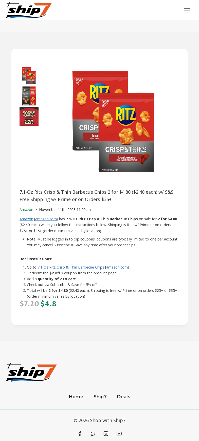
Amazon (26, 218)
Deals (123, 397)
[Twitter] (93, 434)
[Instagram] (106, 434)
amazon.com (46, 218)
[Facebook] (80, 434)
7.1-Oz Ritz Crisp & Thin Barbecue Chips (71, 267)
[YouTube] (119, 434)
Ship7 (100, 397)
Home (76, 397)
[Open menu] (187, 10)
